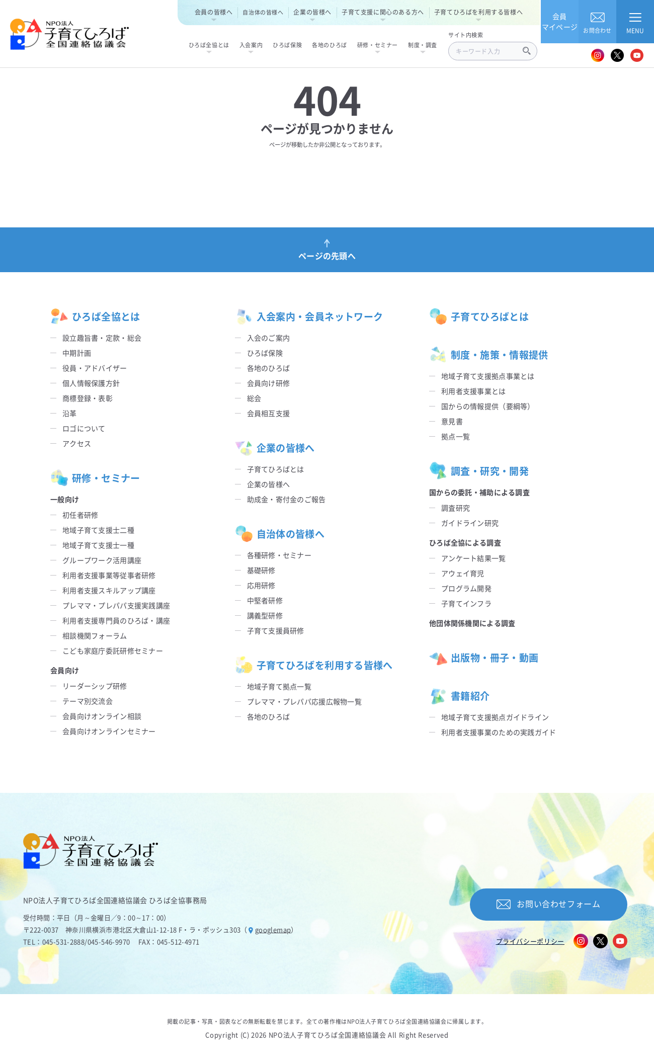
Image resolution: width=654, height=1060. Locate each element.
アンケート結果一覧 (473, 558)
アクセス (76, 443)
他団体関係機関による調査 (472, 623)
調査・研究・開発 (479, 471)
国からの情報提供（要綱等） (488, 406)
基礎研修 (261, 570)
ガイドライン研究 (470, 523)
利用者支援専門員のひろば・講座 (116, 620)
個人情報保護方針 (91, 383)
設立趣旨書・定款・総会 (101, 338)
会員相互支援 (268, 413)
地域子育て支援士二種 (98, 530)
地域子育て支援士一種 (98, 545)
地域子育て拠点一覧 (279, 686)
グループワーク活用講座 (101, 560)
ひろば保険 (265, 353)
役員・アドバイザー (94, 368)
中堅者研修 (265, 600)
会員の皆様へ (214, 12)
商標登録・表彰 (87, 398)
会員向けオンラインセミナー (109, 731)
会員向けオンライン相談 (101, 716)
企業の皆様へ (312, 12)
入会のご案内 (268, 338)
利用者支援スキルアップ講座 (109, 590)
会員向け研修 (268, 383)
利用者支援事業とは (473, 391)
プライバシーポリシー (530, 941)
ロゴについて (84, 428)
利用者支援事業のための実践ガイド (498, 732)
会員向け (64, 670)
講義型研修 (265, 615)
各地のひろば (268, 368)
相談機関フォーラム (94, 635)
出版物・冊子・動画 (483, 657)
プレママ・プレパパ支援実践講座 (116, 605)
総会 (254, 398)
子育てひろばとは (275, 469)
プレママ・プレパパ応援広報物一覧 (304, 701)
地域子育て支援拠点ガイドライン (495, 717)
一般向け (64, 499)
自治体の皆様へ (262, 12)
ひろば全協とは (95, 316)
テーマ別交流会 (87, 701)
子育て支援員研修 (275, 630)
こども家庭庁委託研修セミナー (112, 650)
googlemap (273, 929)
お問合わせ (597, 21)
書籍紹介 (459, 696)
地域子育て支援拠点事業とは (488, 376)
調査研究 (455, 508)
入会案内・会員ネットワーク (309, 316)
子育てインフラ (466, 603)
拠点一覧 (455, 436)
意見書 (452, 421)
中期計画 (76, 353)
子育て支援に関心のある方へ (383, 12)
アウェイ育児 (462, 573)
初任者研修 (80, 515)
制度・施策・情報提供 (488, 355)
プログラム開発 (466, 588)
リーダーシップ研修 (94, 686)
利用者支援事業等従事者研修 (109, 575)
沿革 (69, 413)
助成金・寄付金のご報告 (286, 499)
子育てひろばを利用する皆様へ (478, 12)
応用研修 (261, 585)
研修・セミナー (95, 478)
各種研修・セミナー (279, 555)
